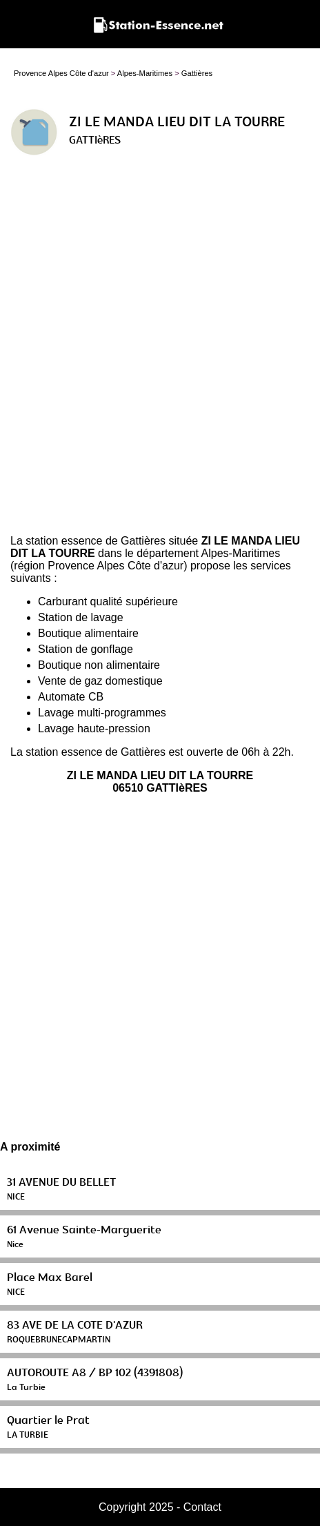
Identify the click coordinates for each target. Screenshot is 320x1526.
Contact (202, 1507)
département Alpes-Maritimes (208, 553)
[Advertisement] (160, 350)
